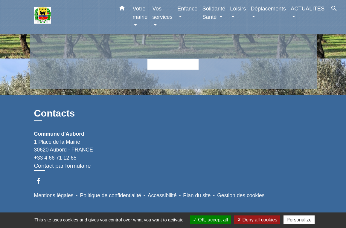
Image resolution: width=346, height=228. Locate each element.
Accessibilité (162, 195)
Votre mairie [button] (140, 12)
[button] (122, 9)
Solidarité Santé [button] (213, 12)
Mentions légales (54, 195)
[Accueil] (71, 17)
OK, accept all (210, 219)
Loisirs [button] (238, 8)
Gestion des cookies (240, 195)
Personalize (299, 219)
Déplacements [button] (268, 8)
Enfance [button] (187, 8)
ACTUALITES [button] (307, 8)
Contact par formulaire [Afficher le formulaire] (62, 166)
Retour (173, 64)
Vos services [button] (163, 12)
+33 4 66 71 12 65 (55, 158)
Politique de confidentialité (110, 195)
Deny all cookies (257, 219)
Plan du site (197, 195)
